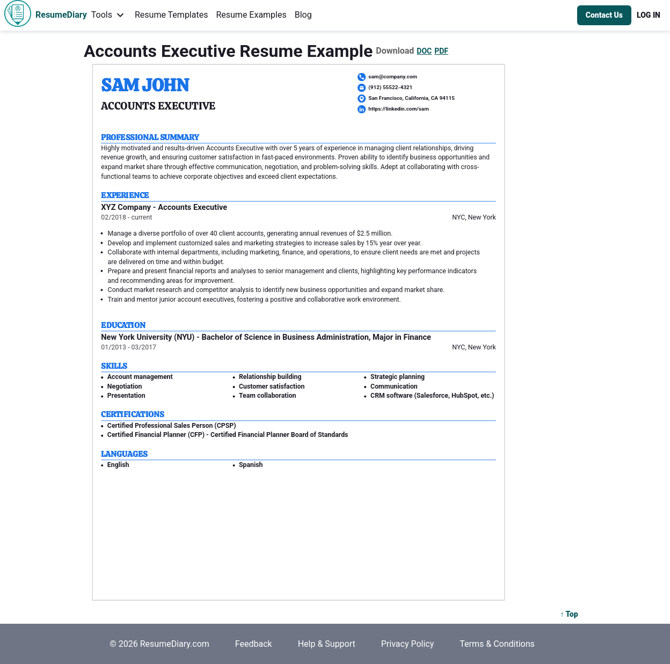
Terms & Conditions (497, 644)
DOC (424, 51)
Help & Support (326, 644)
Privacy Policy (407, 644)
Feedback (253, 644)
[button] (648, 15)
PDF (441, 51)
